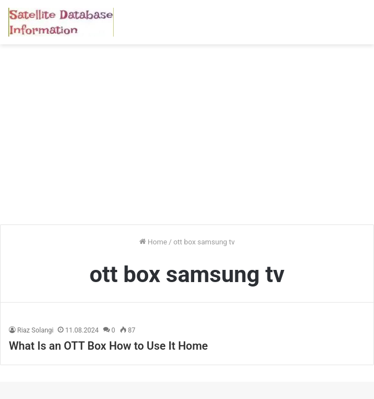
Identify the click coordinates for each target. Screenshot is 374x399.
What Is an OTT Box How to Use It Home (108, 345)
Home (153, 242)
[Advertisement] (187, 138)
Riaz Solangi (35, 330)
